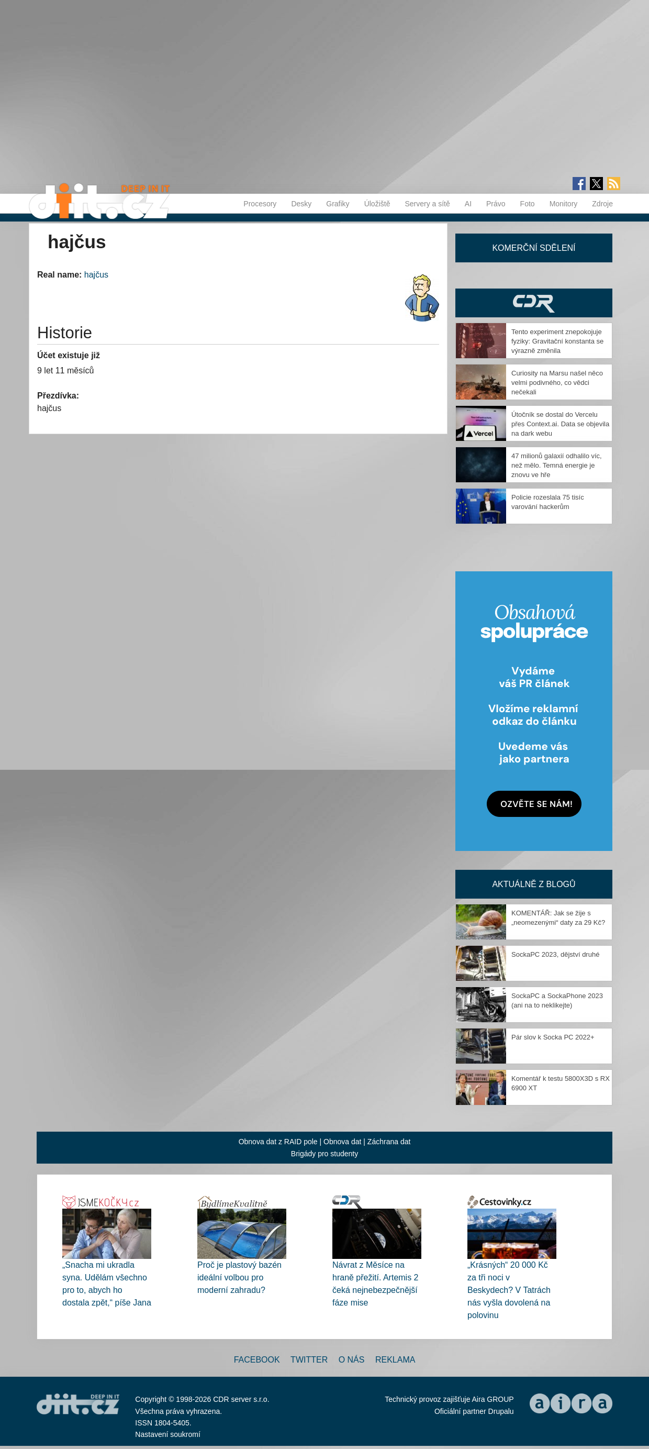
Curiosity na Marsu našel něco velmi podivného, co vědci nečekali (557, 382)
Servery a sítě (427, 204)
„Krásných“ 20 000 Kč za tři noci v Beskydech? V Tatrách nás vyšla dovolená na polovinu (509, 1290)
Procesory (259, 204)
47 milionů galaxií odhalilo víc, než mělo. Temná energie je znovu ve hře (556, 465)
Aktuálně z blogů (533, 884)
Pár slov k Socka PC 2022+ (553, 1037)
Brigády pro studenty (324, 1153)
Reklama (395, 1359)
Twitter (309, 1359)
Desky (301, 204)
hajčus (96, 274)
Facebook (257, 1359)
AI (468, 204)
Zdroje (602, 204)
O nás (352, 1359)
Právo (496, 204)
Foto (527, 204)
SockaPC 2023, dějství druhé (555, 954)
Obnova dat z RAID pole (278, 1141)
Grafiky (337, 204)
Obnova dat (342, 1141)
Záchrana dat (389, 1141)
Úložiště (377, 204)
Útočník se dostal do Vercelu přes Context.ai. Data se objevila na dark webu (560, 424)
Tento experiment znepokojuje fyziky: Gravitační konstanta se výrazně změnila (557, 341)
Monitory (564, 204)
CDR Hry (533, 303)
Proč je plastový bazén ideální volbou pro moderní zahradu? (239, 1277)
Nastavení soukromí (167, 1434)
